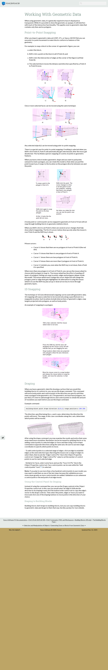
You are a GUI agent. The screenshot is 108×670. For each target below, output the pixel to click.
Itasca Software (45, 530)
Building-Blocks (83, 520)
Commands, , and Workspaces (60, 520)
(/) (36, 520)
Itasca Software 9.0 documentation (15, 520)
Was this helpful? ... (15, 530)
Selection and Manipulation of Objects (37, 525)
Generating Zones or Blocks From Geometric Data (67, 525)
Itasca (59, 530)
